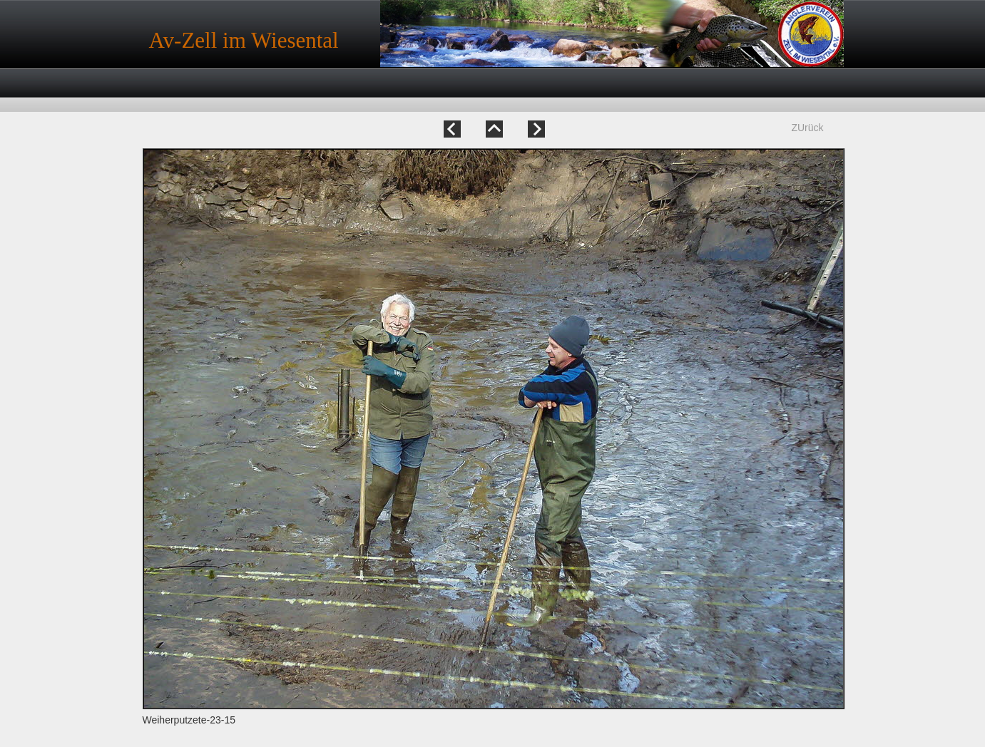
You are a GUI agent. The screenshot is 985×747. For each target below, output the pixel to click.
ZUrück (807, 127)
